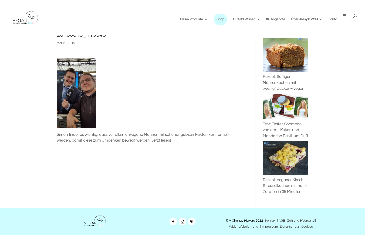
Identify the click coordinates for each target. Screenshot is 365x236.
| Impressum (269, 226)
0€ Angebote (275, 19)
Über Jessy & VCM (304, 19)
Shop (220, 19)
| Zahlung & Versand (300, 220)
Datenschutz (289, 226)
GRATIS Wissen (244, 19)
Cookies (307, 226)
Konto (332, 19)
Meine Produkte (191, 19)
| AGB (281, 220)
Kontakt (270, 220)
